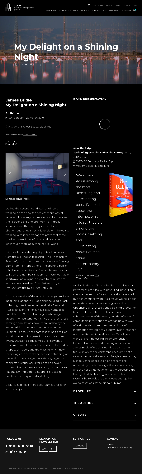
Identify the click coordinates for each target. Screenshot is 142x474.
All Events (98, 5)
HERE (15, 384)
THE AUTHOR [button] (83, 403)
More (27, 199)
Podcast (96, 10)
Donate (127, 5)
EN (52, 449)
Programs (114, 10)
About (109, 5)
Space (117, 5)
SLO (135, 5)
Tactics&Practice (81, 10)
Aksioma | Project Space (23, 126)
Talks (104, 10)
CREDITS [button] (79, 414)
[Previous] (10, 174)
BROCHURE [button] (82, 391)
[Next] (64, 174)
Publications (65, 10)
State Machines (30, 135)
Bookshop (126, 10)
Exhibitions (51, 10)
